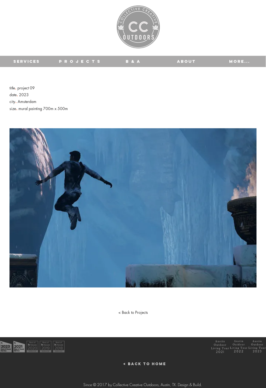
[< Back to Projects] (133, 312)
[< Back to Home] (144, 364)
